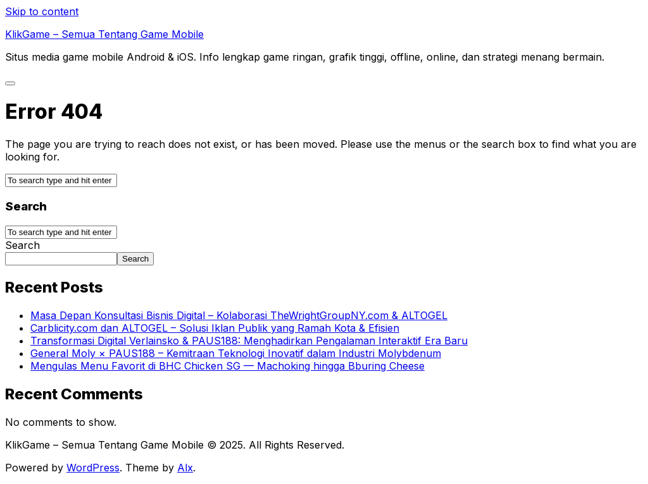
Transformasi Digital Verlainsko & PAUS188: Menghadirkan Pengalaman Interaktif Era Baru (249, 340)
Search (22, 245)
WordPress (93, 467)
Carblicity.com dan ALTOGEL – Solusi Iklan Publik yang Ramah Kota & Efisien (214, 328)
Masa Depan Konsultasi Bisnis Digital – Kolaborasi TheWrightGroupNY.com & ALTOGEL (238, 315)
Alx (185, 467)
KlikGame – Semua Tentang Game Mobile (104, 34)
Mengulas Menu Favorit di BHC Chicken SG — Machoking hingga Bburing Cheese (227, 366)
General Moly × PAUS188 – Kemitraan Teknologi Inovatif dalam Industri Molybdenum (235, 353)
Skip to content (41, 11)
